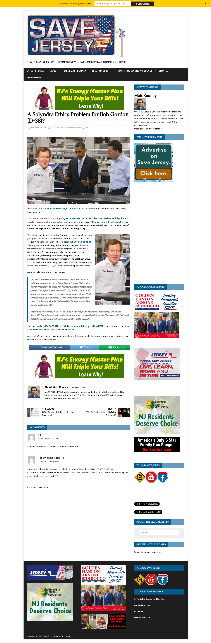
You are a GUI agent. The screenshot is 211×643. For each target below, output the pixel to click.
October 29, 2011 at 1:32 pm (48, 439)
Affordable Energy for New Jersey (150, 599)
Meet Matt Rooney (75, 71)
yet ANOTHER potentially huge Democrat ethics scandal (65, 208)
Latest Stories (35, 71)
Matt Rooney (57, 127)
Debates (163, 71)
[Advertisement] (157, 233)
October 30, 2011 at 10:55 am (48, 461)
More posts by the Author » (148, 128)
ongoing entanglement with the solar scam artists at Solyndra (90, 218)
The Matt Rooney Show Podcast (133, 71)
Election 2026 (100, 71)
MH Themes (66, 636)
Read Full (143, 125)
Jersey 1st (138, 611)
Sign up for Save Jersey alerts (75, 3)
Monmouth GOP (142, 617)
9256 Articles (78, 387)
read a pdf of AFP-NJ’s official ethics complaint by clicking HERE (69, 326)
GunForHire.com (142, 605)
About (54, 71)
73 (87, 127)
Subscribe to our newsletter (148, 552)
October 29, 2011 (38, 127)
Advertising (34, 77)
